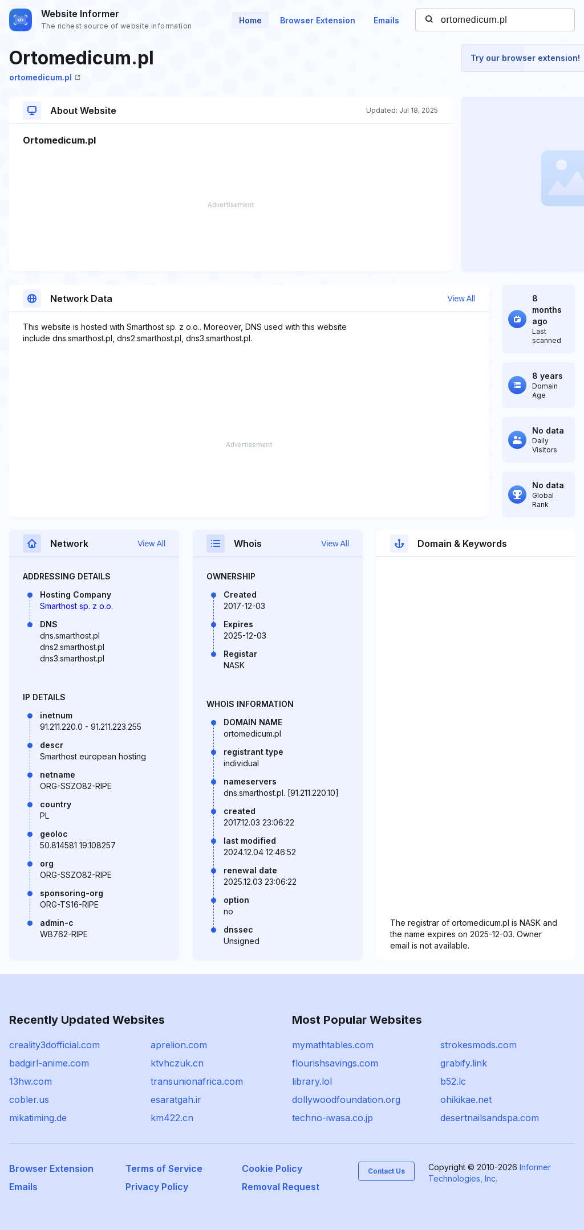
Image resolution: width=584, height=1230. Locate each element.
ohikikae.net (466, 1099)
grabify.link (463, 1063)
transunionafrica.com (197, 1081)
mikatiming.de (38, 1117)
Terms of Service (163, 1168)
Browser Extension (317, 20)
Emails (386, 20)
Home (250, 20)
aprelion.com (179, 1045)
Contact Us (386, 1171)
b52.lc (453, 1081)
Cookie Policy (272, 1168)
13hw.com (30, 1081)
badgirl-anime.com (49, 1063)
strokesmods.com (478, 1045)
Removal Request (280, 1186)
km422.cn (172, 1117)
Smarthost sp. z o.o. (76, 606)
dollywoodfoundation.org (346, 1099)
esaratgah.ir (176, 1099)
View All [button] (461, 298)
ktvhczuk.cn (177, 1063)
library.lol (312, 1081)
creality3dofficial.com (54, 1045)
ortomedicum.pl (44, 77)
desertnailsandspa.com (489, 1117)
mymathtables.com (333, 1045)
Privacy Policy (156, 1186)
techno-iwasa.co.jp (332, 1117)
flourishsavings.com (335, 1063)
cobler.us (29, 1099)
